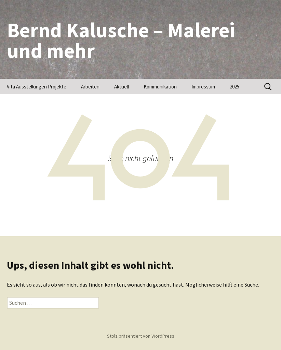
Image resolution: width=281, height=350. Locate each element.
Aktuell (121, 86)
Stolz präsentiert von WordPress (140, 336)
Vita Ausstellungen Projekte (36, 86)
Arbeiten (90, 86)
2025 (234, 86)
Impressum (203, 86)
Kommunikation (160, 86)
